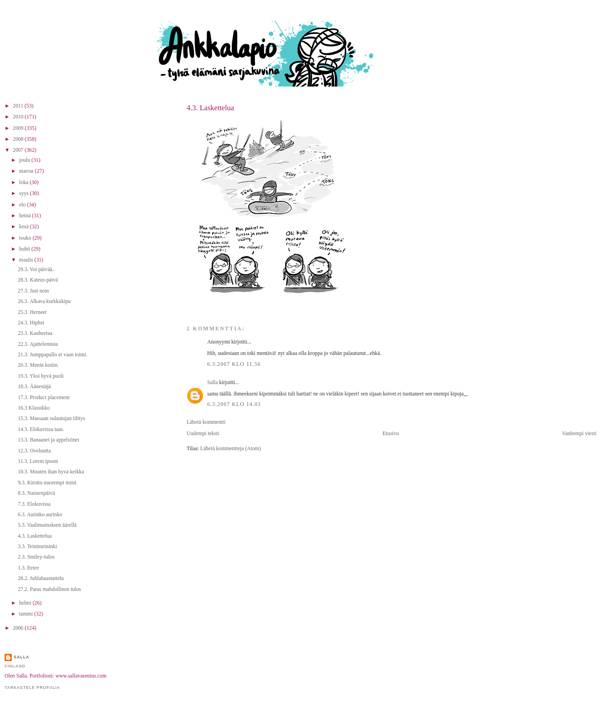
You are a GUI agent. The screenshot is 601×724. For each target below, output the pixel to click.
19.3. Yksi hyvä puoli (41, 376)
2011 (19, 106)
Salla (212, 382)
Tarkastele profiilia (32, 687)
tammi (26, 614)
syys (24, 193)
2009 (19, 128)
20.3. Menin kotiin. (38, 365)
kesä (24, 227)
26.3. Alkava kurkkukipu (44, 301)
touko (26, 238)
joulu (25, 160)
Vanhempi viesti (579, 433)
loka (24, 182)
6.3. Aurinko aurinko (40, 515)
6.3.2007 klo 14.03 (234, 404)
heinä (25, 216)
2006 (19, 628)
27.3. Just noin (33, 291)
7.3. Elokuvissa (34, 504)
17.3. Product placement (44, 398)
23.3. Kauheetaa (35, 333)
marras (27, 171)
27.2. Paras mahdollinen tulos (49, 589)
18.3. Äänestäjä (34, 387)
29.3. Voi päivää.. (36, 269)
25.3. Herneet (32, 312)
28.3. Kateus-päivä (38, 280)
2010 (19, 117)
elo (23, 205)
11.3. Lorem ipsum (38, 461)
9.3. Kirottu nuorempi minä (47, 483)
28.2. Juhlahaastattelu (41, 578)
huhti (25, 249)
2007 (19, 150)
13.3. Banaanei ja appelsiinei (48, 440)
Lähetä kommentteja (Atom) (230, 449)
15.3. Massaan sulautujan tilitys (51, 418)
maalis (26, 260)
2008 (19, 139)
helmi (26, 603)
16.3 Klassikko (34, 408)
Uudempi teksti (203, 433)
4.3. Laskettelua (210, 107)
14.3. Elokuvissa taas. (41, 429)
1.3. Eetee (28, 568)
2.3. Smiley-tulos (36, 557)
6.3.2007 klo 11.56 (234, 364)
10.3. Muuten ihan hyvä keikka (51, 472)
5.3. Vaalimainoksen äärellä (47, 525)
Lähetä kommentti (206, 422)
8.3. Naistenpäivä (36, 493)
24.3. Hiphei (31, 323)
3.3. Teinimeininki (37, 546)
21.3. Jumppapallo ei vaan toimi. (52, 355)
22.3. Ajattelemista (38, 344)
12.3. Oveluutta (34, 451)
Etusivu (390, 433)
